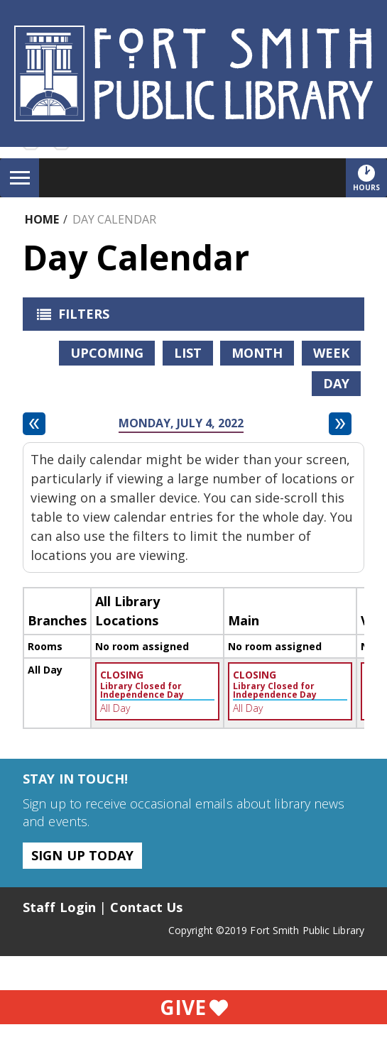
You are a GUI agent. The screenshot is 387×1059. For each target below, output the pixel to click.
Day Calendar (114, 219)
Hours (370, 177)
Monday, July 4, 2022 (181, 423)
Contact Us (146, 907)
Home (42, 219)
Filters (69, 318)
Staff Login (59, 907)
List (188, 352)
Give (194, 1007)
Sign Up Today (82, 855)
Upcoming (106, 352)
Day (336, 383)
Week (331, 352)
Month (257, 352)
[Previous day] (34, 423)
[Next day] (340, 423)
